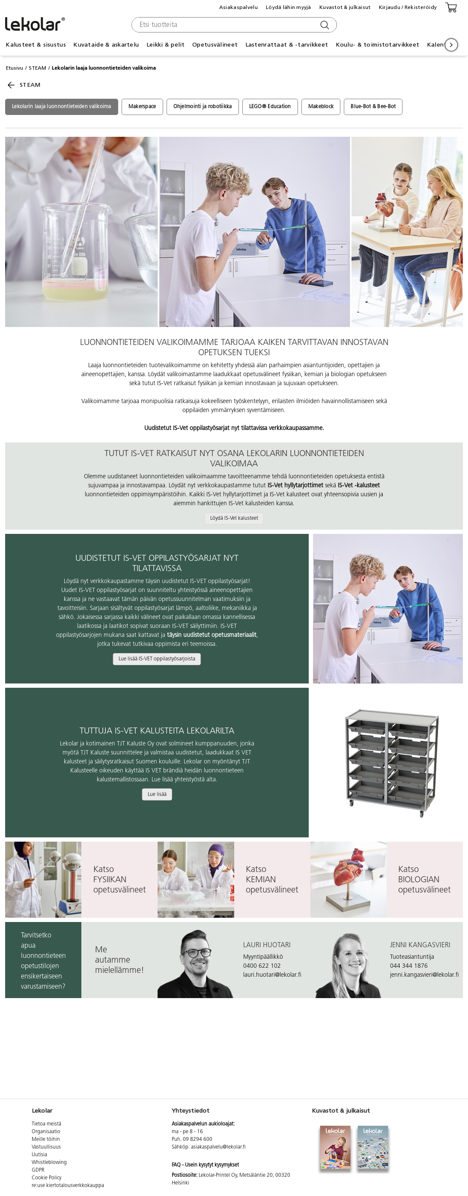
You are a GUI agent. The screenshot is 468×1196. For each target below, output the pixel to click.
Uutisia (39, 1155)
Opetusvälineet (215, 44)
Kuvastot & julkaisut (345, 7)
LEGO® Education (270, 106)
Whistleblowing (49, 1162)
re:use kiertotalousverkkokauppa (68, 1185)
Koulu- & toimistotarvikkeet (378, 44)
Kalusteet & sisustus (36, 44)
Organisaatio (46, 1131)
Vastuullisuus (46, 1147)
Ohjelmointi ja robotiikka (202, 106)
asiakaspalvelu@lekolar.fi (218, 1147)
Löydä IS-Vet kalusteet (234, 518)
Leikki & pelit (165, 44)
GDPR (38, 1170)
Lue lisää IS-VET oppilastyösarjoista (157, 659)
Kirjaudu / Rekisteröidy (408, 7)
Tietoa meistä (46, 1124)
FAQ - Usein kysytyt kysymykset (205, 1165)
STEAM (37, 68)
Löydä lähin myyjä (288, 7)
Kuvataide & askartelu (106, 44)
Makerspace (142, 106)
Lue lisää (157, 794)
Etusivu (14, 68)
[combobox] (233, 25)
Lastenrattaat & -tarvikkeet (286, 44)
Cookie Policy (46, 1178)
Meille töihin (46, 1139)
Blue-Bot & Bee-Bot (373, 106)
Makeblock (321, 106)
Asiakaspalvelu (238, 7)
